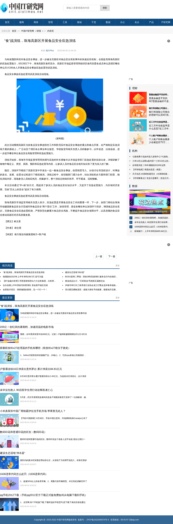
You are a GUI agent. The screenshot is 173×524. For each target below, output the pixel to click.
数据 (108, 22)
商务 (36, 22)
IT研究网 (165, 22)
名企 (137, 22)
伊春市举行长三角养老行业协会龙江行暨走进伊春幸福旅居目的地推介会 (97, 285)
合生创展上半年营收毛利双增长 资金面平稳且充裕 (25, 285)
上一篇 (98, 256)
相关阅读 (7, 265)
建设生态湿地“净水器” (75, 272)
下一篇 (111, 256)
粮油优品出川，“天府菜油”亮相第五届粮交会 (85, 281)
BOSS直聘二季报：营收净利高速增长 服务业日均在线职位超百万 (94, 276)
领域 (79, 22)
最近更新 (7, 297)
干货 (93, 22)
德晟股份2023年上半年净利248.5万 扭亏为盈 (23, 276)
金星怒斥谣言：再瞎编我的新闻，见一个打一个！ (25, 289)
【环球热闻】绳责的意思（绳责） (147, 169)
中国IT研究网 (27, 31)
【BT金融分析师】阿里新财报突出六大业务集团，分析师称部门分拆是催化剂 (37, 281)
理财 (134, 88)
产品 (151, 22)
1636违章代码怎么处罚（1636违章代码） (153, 227)
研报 (39, 31)
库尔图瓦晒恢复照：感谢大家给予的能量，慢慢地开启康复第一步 (94, 289)
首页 (7, 22)
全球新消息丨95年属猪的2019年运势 (148, 165)
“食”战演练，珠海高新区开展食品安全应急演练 (24, 272)
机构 (134, 150)
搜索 (105, 8)
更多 (118, 265)
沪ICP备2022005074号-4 (97, 520)
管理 (50, 22)
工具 (65, 22)
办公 (122, 22)
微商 (21, 22)
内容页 (50, 31)
